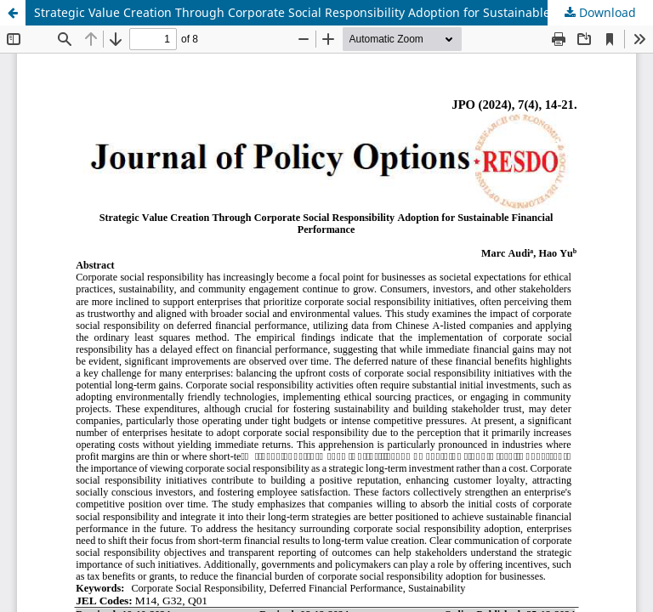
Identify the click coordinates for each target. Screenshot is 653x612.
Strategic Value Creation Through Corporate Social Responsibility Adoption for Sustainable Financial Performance (343, 12)
